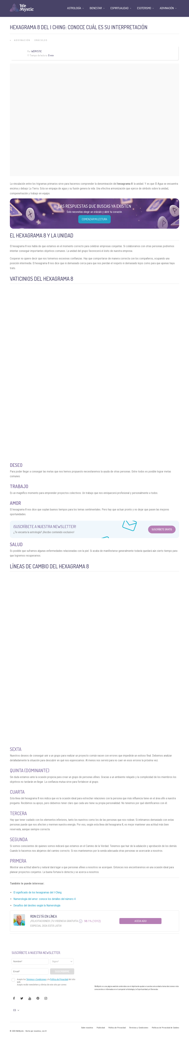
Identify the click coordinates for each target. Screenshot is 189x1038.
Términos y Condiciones (138, 1028)
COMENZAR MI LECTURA (94, 219)
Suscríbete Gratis (162, 529)
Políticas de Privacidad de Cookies (165, 1028)
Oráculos (40, 40)
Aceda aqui (141, 920)
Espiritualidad (120, 8)
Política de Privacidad (117, 1028)
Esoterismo (144, 8)
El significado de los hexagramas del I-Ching (37, 892)
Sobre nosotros (87, 1028)
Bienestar (96, 8)
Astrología (74, 8)
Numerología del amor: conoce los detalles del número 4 (44, 899)
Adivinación (22, 40)
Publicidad (101, 1028)
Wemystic (36, 51)
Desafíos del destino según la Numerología (36, 905)
